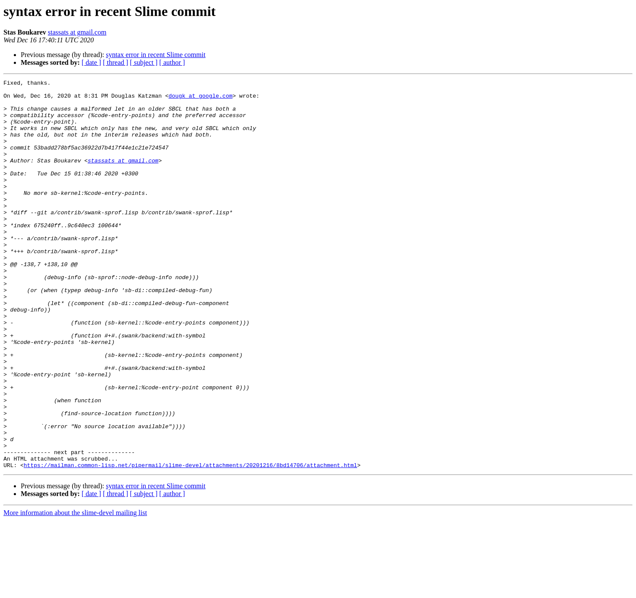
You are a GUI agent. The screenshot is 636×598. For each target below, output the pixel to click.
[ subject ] (144, 62)
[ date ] (91, 62)
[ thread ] (115, 62)
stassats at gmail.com (77, 32)
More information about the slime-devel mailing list (75, 590)
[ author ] (172, 62)
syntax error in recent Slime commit (156, 54)
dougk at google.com (200, 99)
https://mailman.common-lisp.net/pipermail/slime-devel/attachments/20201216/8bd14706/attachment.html (190, 543)
